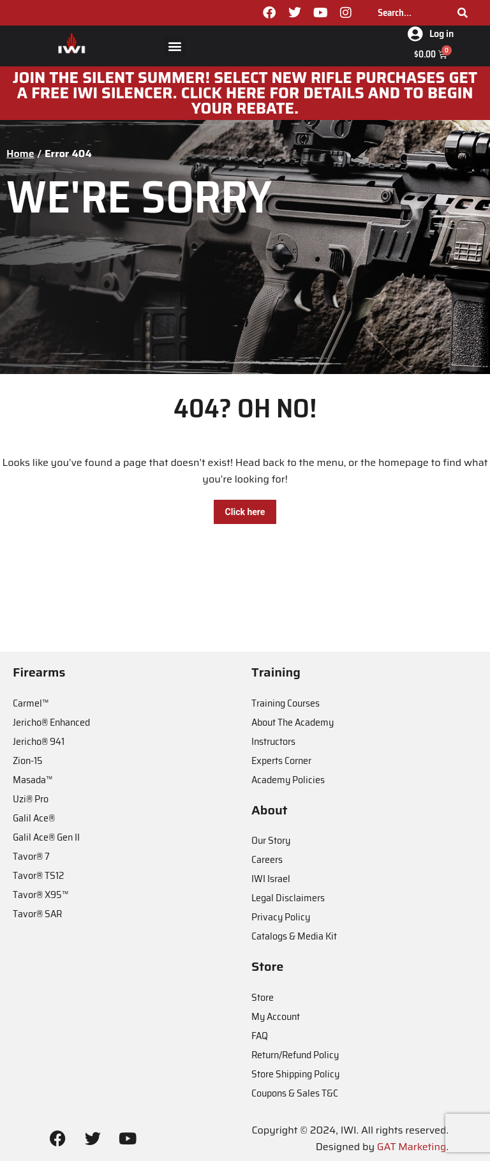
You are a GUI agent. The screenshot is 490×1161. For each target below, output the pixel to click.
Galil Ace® (34, 818)
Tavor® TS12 (38, 875)
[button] (175, 45)
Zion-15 (28, 760)
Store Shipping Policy (295, 1074)
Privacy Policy (280, 917)
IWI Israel (270, 879)
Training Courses (285, 703)
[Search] (462, 12)
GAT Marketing (412, 1147)
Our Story (270, 840)
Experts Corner (281, 760)
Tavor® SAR (37, 914)
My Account (275, 1016)
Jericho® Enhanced (51, 722)
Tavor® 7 (31, 856)
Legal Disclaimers (288, 898)
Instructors (273, 741)
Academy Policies (288, 780)
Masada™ (32, 780)
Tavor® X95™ (40, 895)
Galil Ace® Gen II (46, 837)
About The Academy (292, 722)
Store (262, 997)
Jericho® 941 (38, 741)
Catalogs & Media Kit (294, 936)
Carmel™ (30, 703)
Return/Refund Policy (295, 1055)
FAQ (259, 1036)
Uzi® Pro (30, 799)
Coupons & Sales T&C (294, 1093)
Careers (267, 859)
